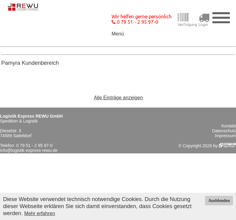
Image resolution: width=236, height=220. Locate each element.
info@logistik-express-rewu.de (29, 150)
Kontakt (229, 125)
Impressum (225, 135)
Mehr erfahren (39, 213)
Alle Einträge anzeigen (118, 97)
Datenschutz (224, 130)
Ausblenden (219, 200)
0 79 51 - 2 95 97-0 (135, 22)
